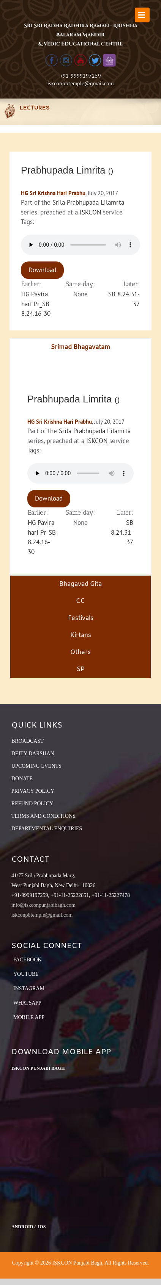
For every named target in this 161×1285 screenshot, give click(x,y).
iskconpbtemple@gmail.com (80, 83)
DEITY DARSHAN (32, 753)
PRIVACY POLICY (32, 791)
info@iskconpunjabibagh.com (43, 905)
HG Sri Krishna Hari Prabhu (53, 193)
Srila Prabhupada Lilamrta (88, 202)
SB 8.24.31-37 (122, 532)
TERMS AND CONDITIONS (43, 816)
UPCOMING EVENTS (36, 766)
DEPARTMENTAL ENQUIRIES (46, 828)
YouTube (26, 974)
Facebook (27, 960)
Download (42, 270)
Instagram (28, 988)
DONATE (22, 778)
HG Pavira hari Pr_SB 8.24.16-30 (36, 304)
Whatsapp (27, 1003)
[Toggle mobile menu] (142, 15)
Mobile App (28, 1017)
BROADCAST (27, 741)
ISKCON (90, 212)
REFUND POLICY (32, 803)
